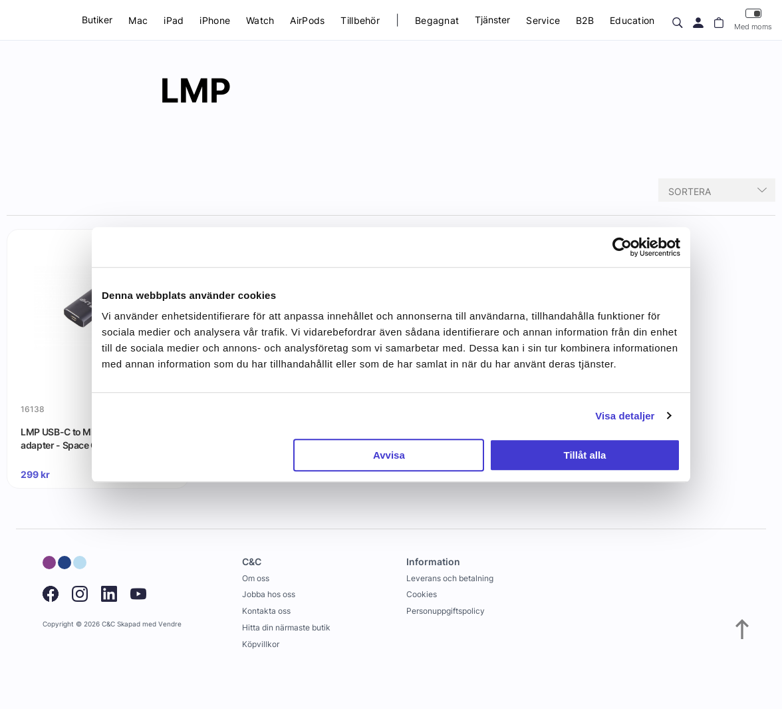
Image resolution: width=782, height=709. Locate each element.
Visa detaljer (624, 415)
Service (543, 20)
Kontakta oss (266, 611)
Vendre (170, 624)
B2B (585, 20)
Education (632, 20)
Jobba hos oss (268, 594)
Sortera (689, 191)
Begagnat (437, 20)
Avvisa (389, 455)
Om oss (255, 578)
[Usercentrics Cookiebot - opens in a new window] (622, 247)
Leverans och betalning (449, 578)
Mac (138, 20)
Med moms (753, 19)
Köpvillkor (260, 644)
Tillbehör (360, 20)
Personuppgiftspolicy (445, 611)
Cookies (421, 594)
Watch (260, 20)
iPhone (214, 20)
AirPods (307, 20)
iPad (174, 20)
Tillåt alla (584, 455)
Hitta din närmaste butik (286, 627)
